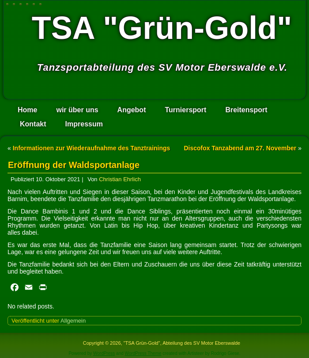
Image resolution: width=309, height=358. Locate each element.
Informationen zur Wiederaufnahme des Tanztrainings (91, 148)
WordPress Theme (143, 353)
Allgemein (73, 320)
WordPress (104, 353)
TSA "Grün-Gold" (162, 28)
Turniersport (185, 110)
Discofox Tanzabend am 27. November (240, 148)
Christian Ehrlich (120, 179)
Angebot (131, 110)
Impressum (84, 124)
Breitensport (246, 110)
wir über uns (77, 110)
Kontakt (33, 124)
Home (27, 110)
